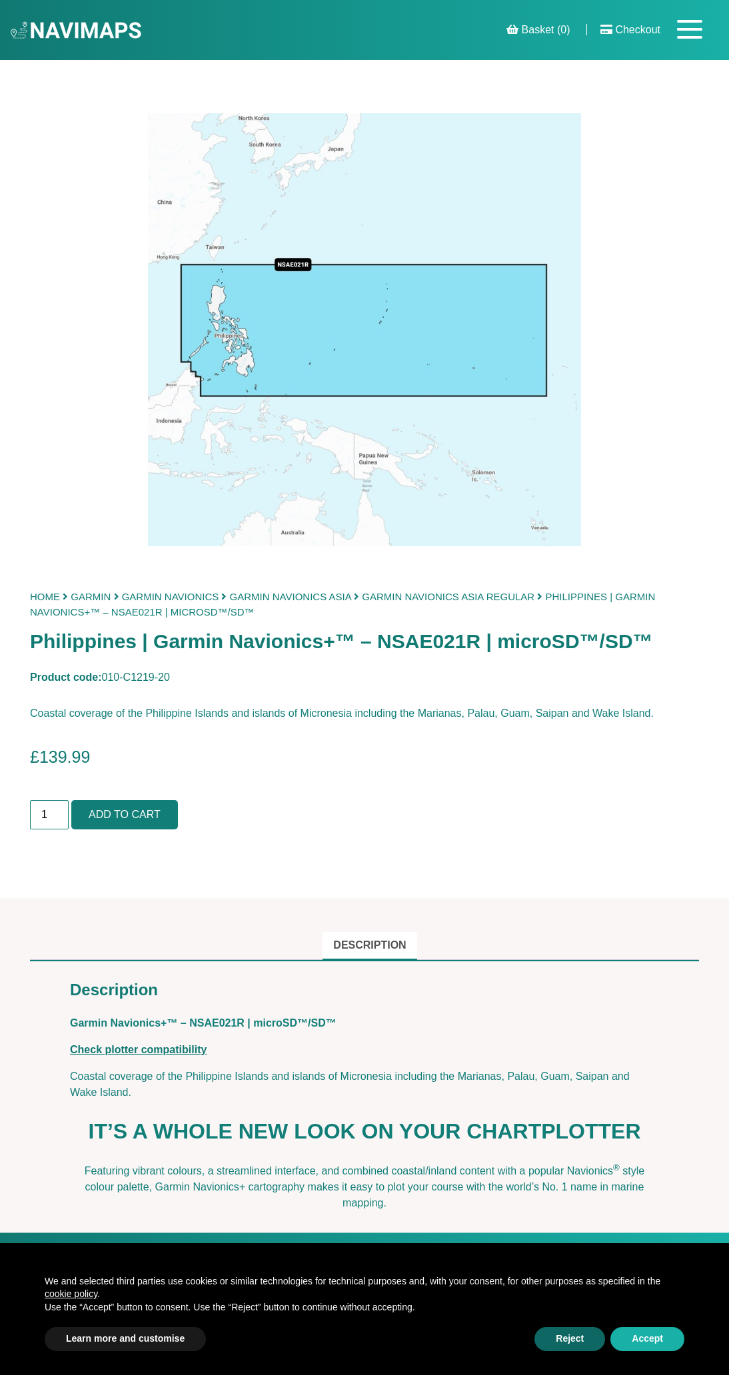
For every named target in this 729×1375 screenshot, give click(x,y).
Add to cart (125, 814)
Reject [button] (570, 1338)
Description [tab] (369, 945)
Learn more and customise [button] (125, 1338)
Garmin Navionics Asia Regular (448, 596)
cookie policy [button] (71, 1293)
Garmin (91, 596)
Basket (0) (538, 29)
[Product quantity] (49, 814)
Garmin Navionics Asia (290, 596)
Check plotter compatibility (138, 1049)
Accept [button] (647, 1338)
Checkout (630, 29)
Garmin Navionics (170, 596)
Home (45, 596)
